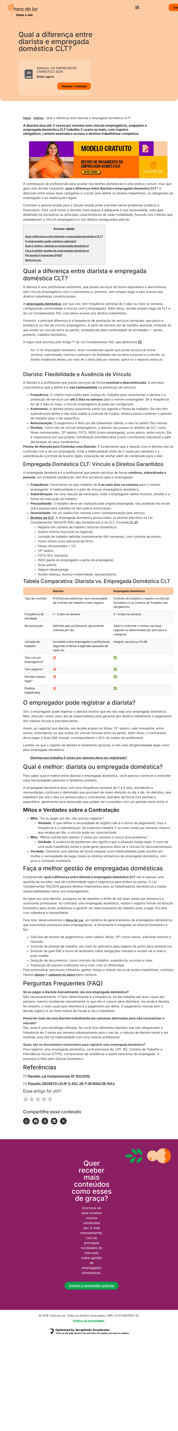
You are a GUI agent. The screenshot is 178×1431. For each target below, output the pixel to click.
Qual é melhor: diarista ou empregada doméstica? (57, 246)
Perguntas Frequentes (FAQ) (43, 255)
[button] (137, 7)
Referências (33, 260)
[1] (139, 342)
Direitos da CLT (42, 518)
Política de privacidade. (89, 1320)
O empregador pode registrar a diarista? (50, 241)
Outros (39, 118)
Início (27, 118)
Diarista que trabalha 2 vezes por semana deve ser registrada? (78, 758)
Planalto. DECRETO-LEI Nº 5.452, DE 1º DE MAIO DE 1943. (71, 1083)
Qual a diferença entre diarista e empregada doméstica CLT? (64, 236)
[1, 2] (133, 522)
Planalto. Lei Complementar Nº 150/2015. (59, 1076)
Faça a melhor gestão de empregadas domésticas (57, 250)
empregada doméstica (43, 304)
